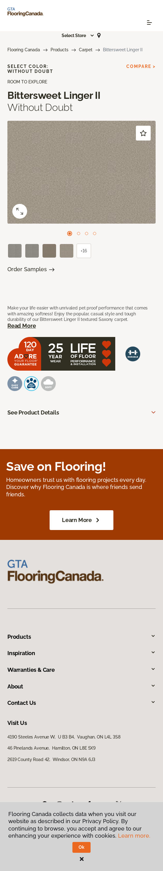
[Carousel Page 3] (86, 233)
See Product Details (33, 412)
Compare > (141, 66)
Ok (81, 847)
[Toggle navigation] (149, 22)
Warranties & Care (81, 670)
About (81, 686)
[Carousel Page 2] (78, 233)
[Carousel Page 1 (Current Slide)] (69, 233)
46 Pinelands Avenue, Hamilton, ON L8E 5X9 (51, 748)
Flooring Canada (23, 49)
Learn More (81, 520)
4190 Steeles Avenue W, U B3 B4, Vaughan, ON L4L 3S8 (63, 736)
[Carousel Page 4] (94, 233)
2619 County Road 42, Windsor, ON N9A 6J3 (51, 759)
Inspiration (81, 653)
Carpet (85, 49)
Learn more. (134, 835)
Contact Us (81, 703)
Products (59, 49)
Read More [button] (21, 325)
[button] (78, 35)
